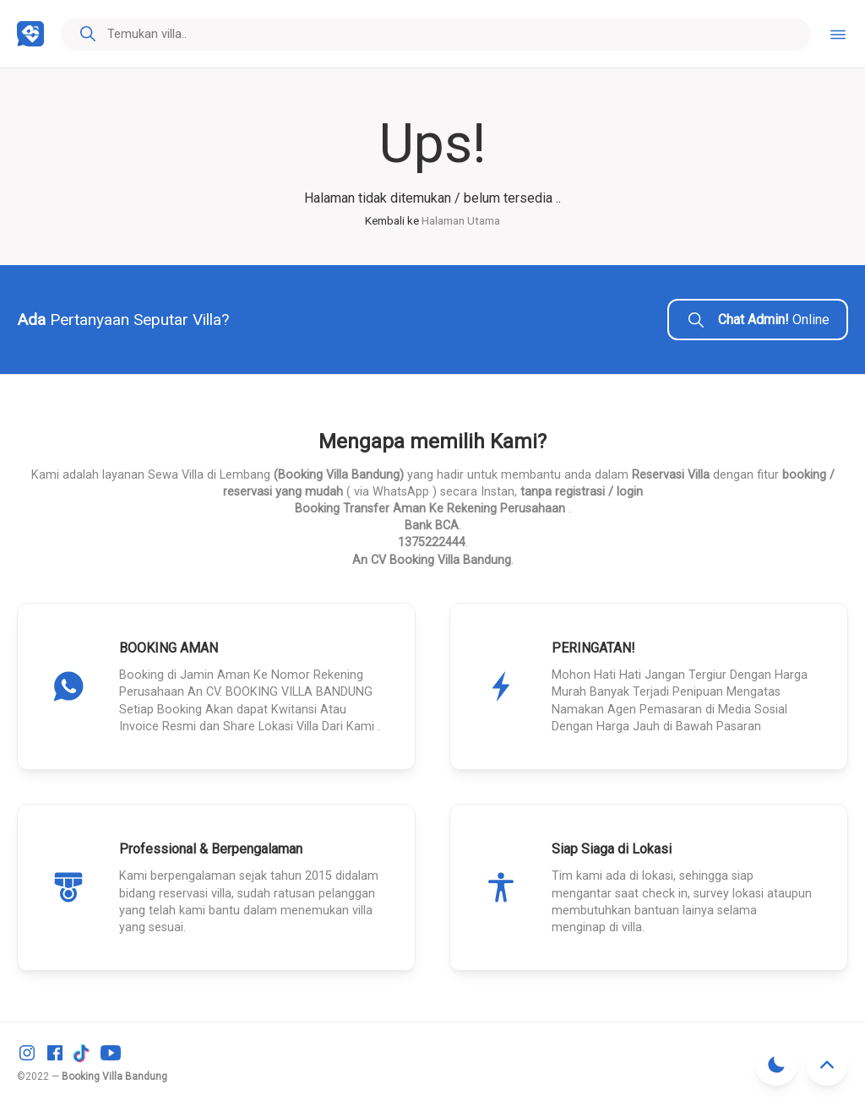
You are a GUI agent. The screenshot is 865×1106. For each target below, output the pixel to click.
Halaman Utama (461, 220)
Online (758, 320)
